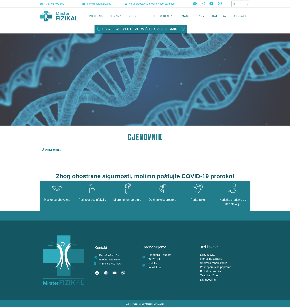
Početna (96, 16)
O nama (116, 16)
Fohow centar (163, 16)
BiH (235, 3)
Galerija (219, 16)
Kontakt (240, 16)
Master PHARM (193, 16)
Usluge (136, 16)
